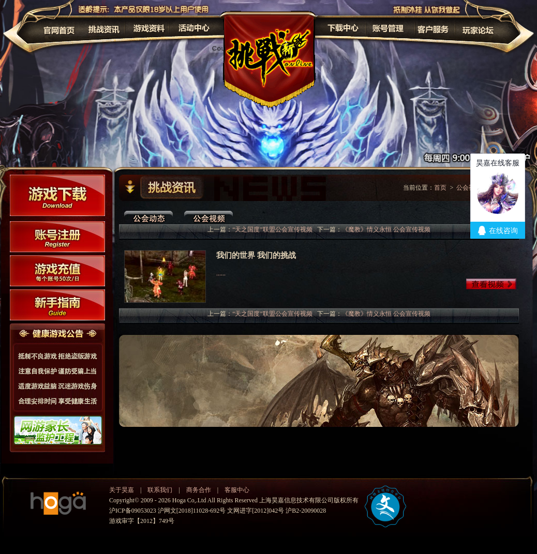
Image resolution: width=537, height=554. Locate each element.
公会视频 (468, 187)
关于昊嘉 (121, 490)
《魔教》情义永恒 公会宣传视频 (386, 229)
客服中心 (237, 490)
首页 (440, 187)
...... (221, 273)
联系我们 (159, 490)
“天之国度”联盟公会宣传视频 (272, 229)
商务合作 (198, 490)
